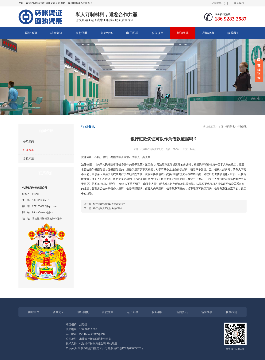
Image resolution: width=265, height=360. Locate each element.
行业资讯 (28, 150)
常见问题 (28, 158)
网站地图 (112, 343)
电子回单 (132, 33)
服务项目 (158, 33)
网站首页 (31, 33)
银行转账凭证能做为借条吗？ (108, 208)
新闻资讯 (183, 33)
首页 (220, 126)
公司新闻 (28, 141)
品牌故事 (216, 3)
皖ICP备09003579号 (132, 348)
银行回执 (82, 33)
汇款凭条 (107, 33)
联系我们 (239, 3)
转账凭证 (56, 33)
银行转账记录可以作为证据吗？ (109, 204)
